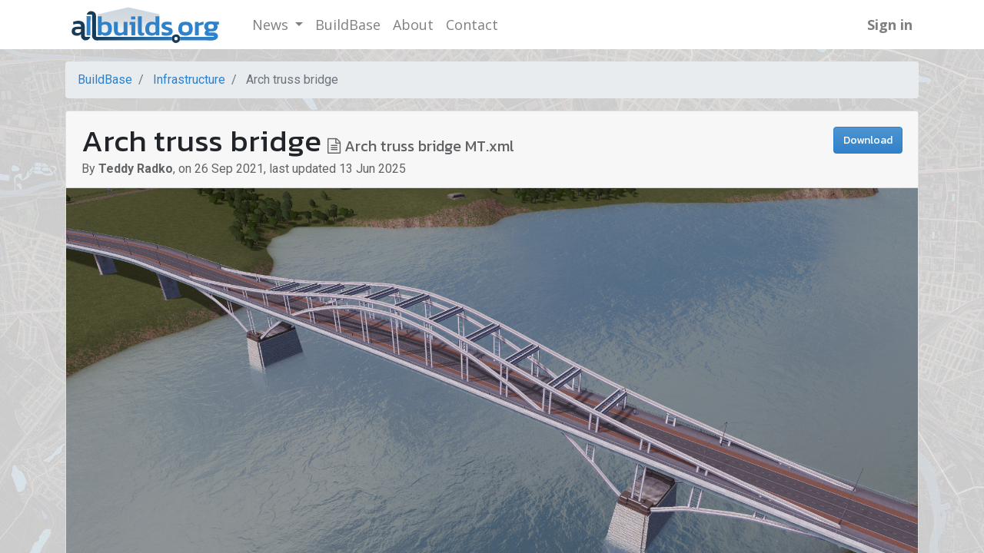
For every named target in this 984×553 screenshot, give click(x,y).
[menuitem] (348, 24)
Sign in (890, 24)
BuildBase (105, 79)
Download (868, 140)
